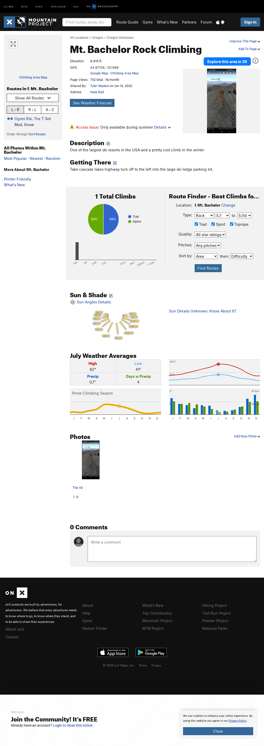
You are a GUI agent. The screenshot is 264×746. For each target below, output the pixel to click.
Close (218, 731)
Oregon (97, 37)
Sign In (250, 22)
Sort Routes (37, 134)
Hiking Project (214, 605)
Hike (39, 6)
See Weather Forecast (92, 102)
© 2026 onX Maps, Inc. (118, 665)
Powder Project (215, 620)
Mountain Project (157, 620)
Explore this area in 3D (227, 61)
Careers (12, 636)
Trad (201, 224)
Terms (143, 665)
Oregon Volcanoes (120, 37)
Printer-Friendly (17, 179)
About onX (14, 629)
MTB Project (152, 628)
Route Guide (127, 22)
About (87, 605)
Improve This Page (244, 41)
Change (228, 205)
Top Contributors (157, 613)
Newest (36, 158)
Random (53, 158)
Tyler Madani (99, 86)
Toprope (239, 224)
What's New (167, 22)
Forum (206, 22)
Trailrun (58, 6)
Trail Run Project (216, 613)
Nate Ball (97, 92)
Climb (9, 6)
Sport (218, 224)
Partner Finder (94, 628)
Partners (189, 22)
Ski (76, 6)
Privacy (156, 665)
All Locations (79, 37)
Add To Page (249, 49)
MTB (24, 6)
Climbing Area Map (33, 77)
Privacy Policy (237, 721)
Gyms (148, 22)
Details (162, 127)
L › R (15, 109)
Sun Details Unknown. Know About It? (202, 311)
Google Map (99, 73)
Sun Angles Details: (115, 320)
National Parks (214, 628)
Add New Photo (247, 436)
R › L (32, 109)
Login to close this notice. (73, 725)
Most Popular (15, 158)
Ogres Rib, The (27, 118)
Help (86, 613)
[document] (218, 724)
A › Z (50, 109)
